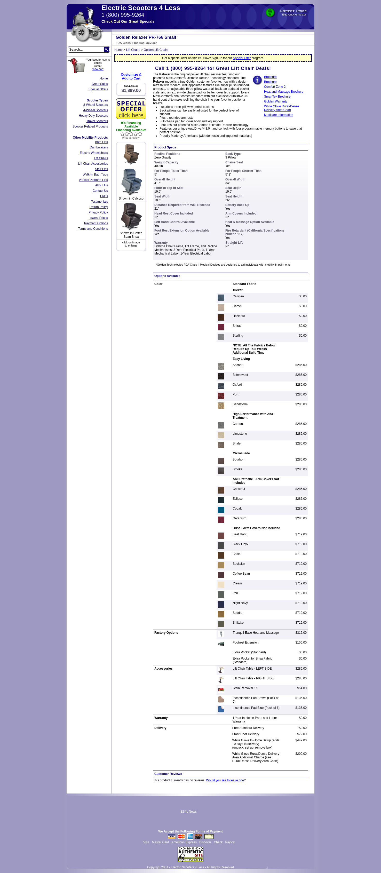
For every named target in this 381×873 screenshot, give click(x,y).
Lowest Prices (98, 218)
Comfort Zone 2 (274, 87)
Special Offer (242, 58)
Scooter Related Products (90, 126)
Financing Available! (131, 130)
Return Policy (99, 207)
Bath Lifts (101, 142)
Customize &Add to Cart (131, 76)
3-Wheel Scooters (95, 105)
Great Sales (100, 84)
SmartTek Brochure (277, 96)
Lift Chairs (101, 158)
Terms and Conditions (93, 229)
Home (104, 78)
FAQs (104, 196)
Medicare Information (278, 115)
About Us (101, 185)
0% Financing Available (131, 124)
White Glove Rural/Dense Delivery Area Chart (281, 108)
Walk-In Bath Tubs (95, 174)
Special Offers (98, 89)
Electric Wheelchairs (94, 153)
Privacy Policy (98, 212)
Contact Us (100, 191)
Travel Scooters (97, 121)
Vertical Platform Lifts (93, 180)
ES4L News (188, 811)
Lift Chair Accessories (93, 163)
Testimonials (99, 201)
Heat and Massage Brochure (284, 91)
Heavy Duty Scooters (93, 115)
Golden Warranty (275, 101)
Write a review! (131, 137)
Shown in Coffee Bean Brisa (131, 235)
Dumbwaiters (99, 147)
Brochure (270, 82)
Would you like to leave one (225, 780)
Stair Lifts (101, 169)
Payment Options (96, 223)
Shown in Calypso (131, 198)
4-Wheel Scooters (95, 110)
